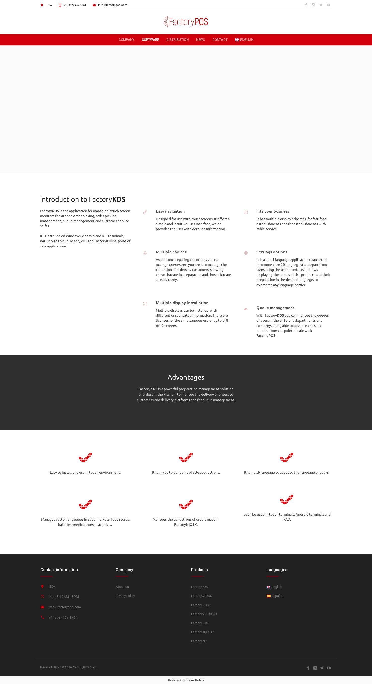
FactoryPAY (199, 641)
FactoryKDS (199, 623)
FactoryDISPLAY (202, 632)
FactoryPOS (199, 587)
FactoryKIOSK (201, 605)
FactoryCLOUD (201, 596)
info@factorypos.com (112, 5)
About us (122, 587)
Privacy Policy (125, 596)
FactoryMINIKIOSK (204, 614)
